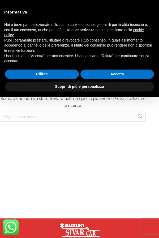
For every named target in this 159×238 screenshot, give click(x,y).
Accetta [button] (117, 74)
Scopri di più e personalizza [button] (79, 86)
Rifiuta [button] (42, 74)
